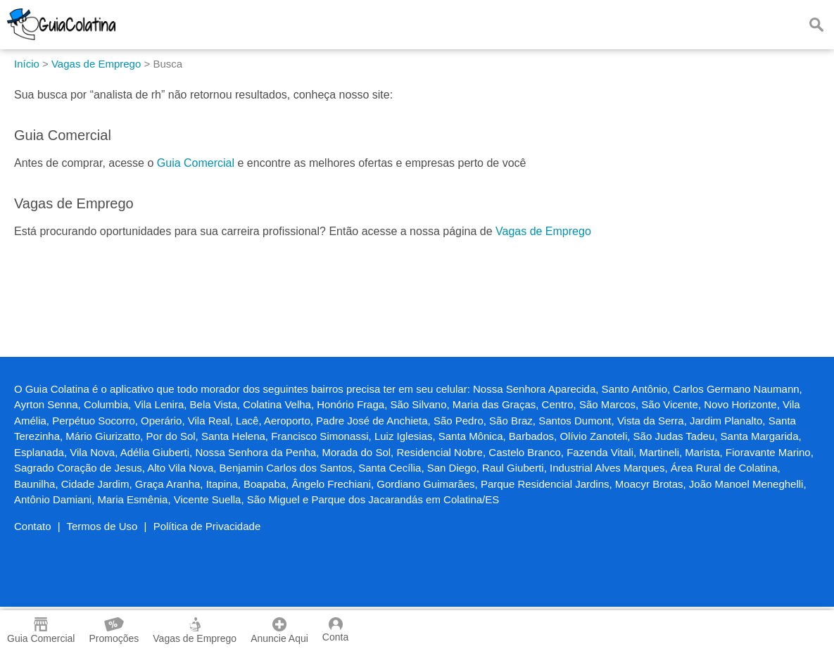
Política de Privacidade (207, 526)
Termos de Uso (102, 526)
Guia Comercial (195, 163)
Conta (335, 630)
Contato (32, 526)
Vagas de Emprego (543, 231)
